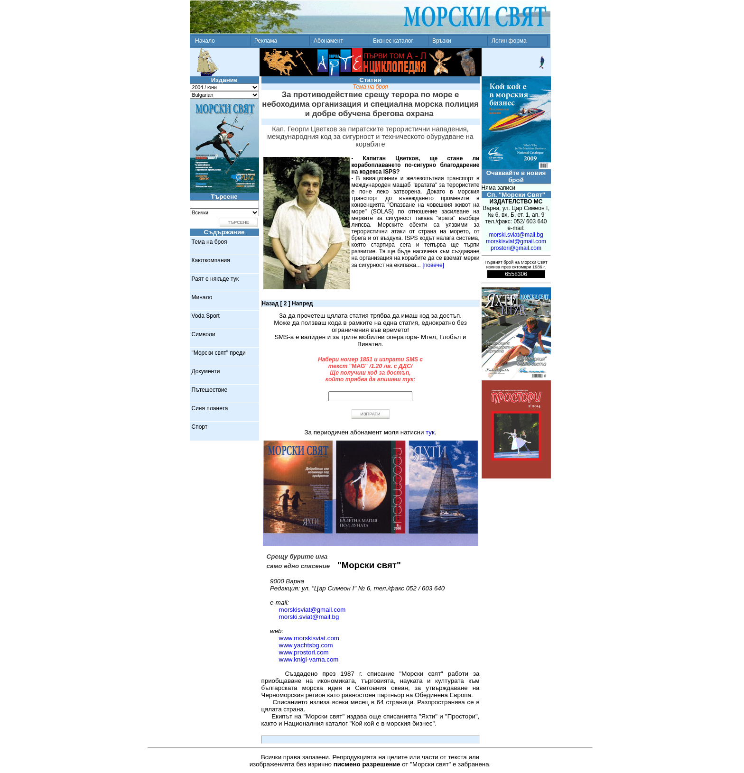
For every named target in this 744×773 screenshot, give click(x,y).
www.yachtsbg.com (306, 645)
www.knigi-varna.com (309, 659)
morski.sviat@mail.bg (309, 616)
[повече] (433, 265)
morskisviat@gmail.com (312, 609)
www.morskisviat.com (309, 638)
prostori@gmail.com (516, 248)
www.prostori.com (304, 652)
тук (430, 432)
